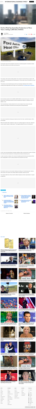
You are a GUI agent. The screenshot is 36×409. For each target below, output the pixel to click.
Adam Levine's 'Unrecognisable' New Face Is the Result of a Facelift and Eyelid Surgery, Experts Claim (26, 324)
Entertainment (2, 399)
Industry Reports (10, 404)
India (22, 391)
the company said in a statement (28, 85)
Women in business (10, 399)
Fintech (8, 403)
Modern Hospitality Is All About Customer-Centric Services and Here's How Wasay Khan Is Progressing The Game (26, 196)
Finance (9, 395)
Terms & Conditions (17, 392)
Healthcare (9, 392)
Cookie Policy (16, 395)
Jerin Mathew (6, 33)
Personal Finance (3, 396)
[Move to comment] (34, 34)
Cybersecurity (9, 396)
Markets (2, 392)
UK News (2, 391)
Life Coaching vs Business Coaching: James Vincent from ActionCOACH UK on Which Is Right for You (8, 206)
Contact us (16, 391)
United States (23, 395)
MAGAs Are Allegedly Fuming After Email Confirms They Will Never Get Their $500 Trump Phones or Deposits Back (9, 250)
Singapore (22, 392)
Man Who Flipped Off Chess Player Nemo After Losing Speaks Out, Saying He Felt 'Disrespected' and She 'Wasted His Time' (26, 266)
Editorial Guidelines (27, 213)
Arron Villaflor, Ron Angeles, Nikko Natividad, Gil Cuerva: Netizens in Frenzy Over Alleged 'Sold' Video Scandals (26, 382)
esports (8, 400)
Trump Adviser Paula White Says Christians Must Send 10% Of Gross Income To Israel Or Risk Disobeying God (26, 339)
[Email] (33, 34)
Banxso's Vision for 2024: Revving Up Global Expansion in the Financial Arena (26, 201)
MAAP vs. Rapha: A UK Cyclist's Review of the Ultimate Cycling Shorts (8, 196)
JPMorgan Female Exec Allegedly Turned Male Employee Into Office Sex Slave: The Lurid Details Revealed (8, 339)
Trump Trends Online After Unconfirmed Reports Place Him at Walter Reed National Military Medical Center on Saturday (27, 295)
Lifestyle (2, 400)
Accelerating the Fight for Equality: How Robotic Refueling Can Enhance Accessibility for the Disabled (9, 201)
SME (1, 395)
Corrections (16, 396)
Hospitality (9, 391)
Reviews (2, 403)
